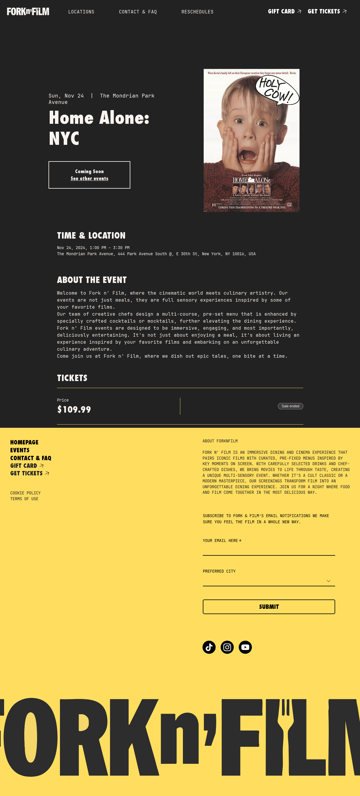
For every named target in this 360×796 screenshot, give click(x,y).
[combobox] (269, 581)
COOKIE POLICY (25, 493)
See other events (89, 178)
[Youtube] (245, 647)
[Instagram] (227, 647)
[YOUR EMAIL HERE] (267, 550)
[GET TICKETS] (328, 11)
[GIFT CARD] (286, 11)
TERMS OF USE (24, 498)
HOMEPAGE (24, 442)
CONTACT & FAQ (30, 458)
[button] (239, 11)
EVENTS (20, 450)
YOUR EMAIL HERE (222, 540)
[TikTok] (209, 647)
